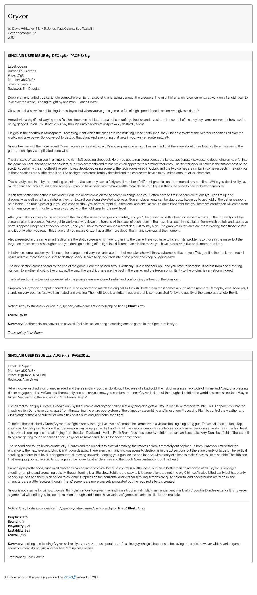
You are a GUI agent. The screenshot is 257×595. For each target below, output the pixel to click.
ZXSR (70, 577)
